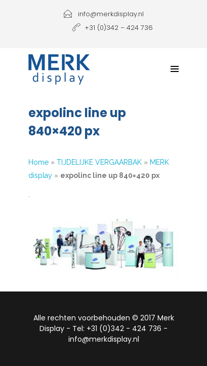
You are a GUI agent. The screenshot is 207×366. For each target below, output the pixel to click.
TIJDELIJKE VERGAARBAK (99, 162)
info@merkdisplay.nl (104, 14)
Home (38, 162)
